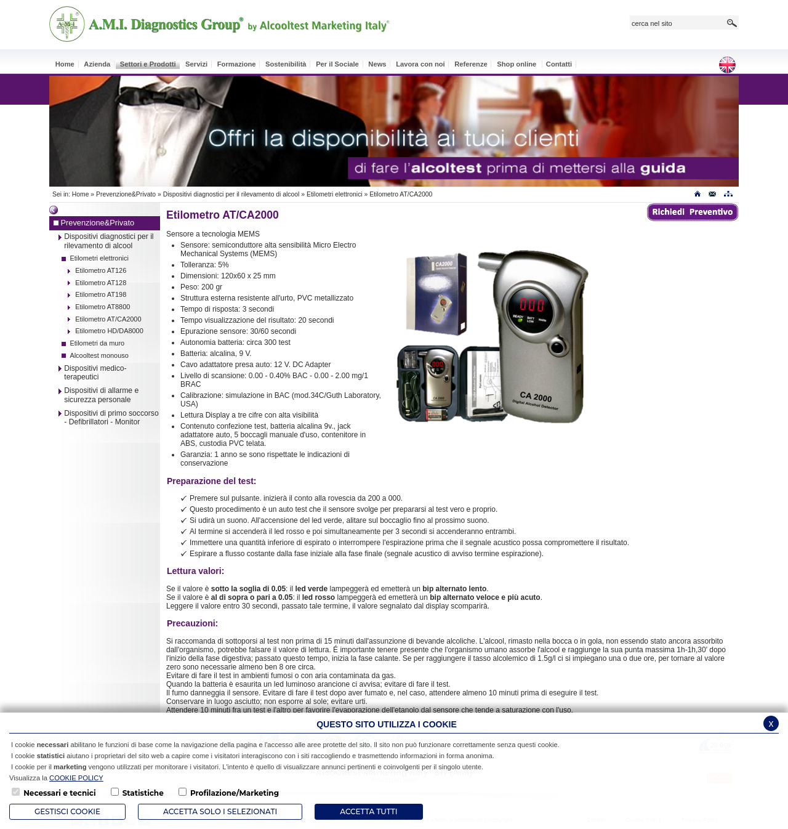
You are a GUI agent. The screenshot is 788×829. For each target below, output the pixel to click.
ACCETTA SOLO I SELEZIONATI (220, 811)
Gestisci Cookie (67, 811)
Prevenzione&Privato (126, 194)
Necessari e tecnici (59, 793)
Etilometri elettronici (335, 194)
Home (80, 194)
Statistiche (143, 793)
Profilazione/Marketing (234, 793)
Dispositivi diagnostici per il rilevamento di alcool (232, 194)
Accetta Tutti (368, 811)
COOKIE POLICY (76, 778)
